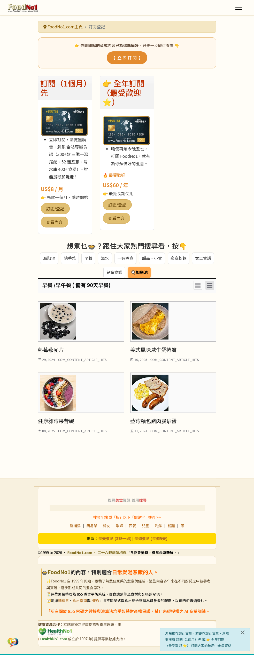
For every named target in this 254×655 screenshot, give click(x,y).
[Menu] (238, 7)
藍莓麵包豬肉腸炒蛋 (153, 422)
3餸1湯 (48, 258)
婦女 (106, 526)
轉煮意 (63, 601)
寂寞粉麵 (179, 258)
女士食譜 (203, 258)
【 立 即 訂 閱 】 (127, 57)
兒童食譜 (114, 273)
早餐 (88, 258)
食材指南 (80, 601)
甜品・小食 (152, 258)
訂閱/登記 (55, 209)
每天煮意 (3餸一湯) (115, 539)
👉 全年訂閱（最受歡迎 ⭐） (123, 92)
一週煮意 (125, 258)
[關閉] (242, 632)
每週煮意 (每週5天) (150, 539)
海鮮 (158, 526)
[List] (209, 286)
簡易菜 (91, 526)
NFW (95, 601)
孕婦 (119, 526)
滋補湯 (75, 526)
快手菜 (69, 258)
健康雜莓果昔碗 (56, 422)
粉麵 (171, 526)
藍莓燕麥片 (51, 350)
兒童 (145, 526)
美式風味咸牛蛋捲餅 (153, 350)
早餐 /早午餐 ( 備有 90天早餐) (76, 285)
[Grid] (198, 286)
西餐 (132, 526)
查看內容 (54, 222)
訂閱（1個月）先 (63, 87)
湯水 (104, 258)
